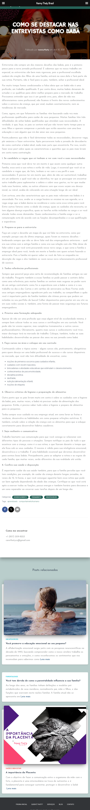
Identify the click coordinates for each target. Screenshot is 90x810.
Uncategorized (51, 497)
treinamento (36, 497)
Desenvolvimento (20, 497)
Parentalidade (12, 677)
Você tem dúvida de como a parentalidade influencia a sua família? (43, 681)
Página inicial (21, 804)
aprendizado (12, 501)
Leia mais (45, 659)
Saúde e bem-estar (13, 768)
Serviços (51, 804)
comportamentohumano (29, 501)
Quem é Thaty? (37, 804)
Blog (61, 804)
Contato (70, 804)
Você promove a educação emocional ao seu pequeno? (36, 643)
